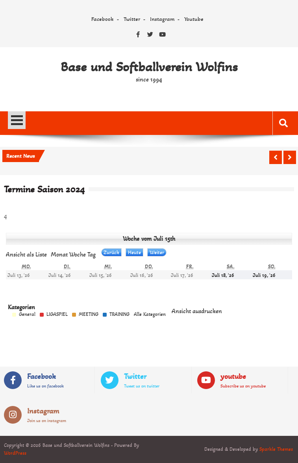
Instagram (162, 18)
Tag (91, 254)
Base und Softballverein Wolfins (149, 67)
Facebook (102, 18)
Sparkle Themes (276, 449)
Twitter (132, 18)
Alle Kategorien (150, 314)
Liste (26, 254)
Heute (134, 252)
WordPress (15, 453)
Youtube (194, 18)
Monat (59, 254)
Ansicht (197, 311)
